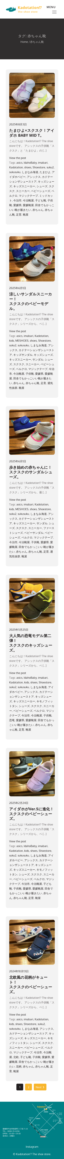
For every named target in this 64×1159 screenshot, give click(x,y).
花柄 (19, 1066)
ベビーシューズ (40, 191)
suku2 (50, 167)
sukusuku (14, 172)
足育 (19, 214)
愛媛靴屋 (28, 205)
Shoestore (39, 167)
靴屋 (25, 214)
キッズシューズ (43, 354)
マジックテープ (28, 195)
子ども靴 (40, 200)
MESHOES (22, 340)
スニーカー (23, 191)
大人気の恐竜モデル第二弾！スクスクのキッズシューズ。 (30, 643)
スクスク (18, 364)
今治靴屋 (28, 200)
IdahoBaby (30, 162)
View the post (17, 158)
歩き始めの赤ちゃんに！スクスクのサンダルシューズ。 (30, 472)
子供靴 (30, 373)
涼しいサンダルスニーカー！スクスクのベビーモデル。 (30, 301)
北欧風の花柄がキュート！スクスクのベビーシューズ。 (30, 984)
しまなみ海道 (30, 172)
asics (19, 162)
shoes (27, 167)
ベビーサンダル (33, 532)
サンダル (37, 359)
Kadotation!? (30, 7)
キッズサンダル (22, 354)
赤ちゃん (37, 210)
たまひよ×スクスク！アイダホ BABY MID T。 (31, 133)
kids (11, 340)
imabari (43, 162)
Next (40, 1087)
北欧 (16, 1057)
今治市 (17, 200)
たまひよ (45, 172)
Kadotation (16, 167)
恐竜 (12, 720)
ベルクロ (21, 369)
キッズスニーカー (24, 186)
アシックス (34, 176)
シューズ (42, 186)
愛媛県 (17, 205)
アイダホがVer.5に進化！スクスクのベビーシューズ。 (31, 813)
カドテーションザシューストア (28, 1033)
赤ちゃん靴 (32, 383)
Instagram (32, 1146)
